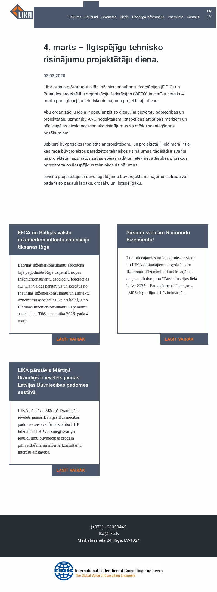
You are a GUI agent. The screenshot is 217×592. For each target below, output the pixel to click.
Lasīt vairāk (75, 339)
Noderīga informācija (148, 17)
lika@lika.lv (108, 533)
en (209, 11)
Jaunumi (91, 17)
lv (209, 17)
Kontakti (193, 17)
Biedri (124, 17)
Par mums (176, 17)
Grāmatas (109, 17)
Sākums (75, 17)
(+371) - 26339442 (108, 527)
